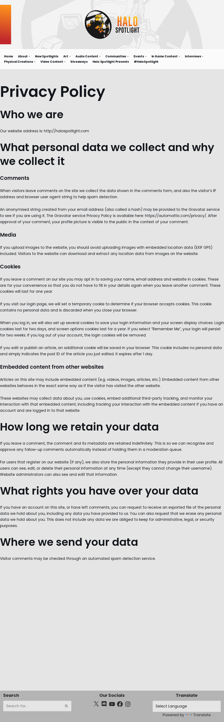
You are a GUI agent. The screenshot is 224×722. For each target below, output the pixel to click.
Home (8, 56)
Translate (198, 715)
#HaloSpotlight (146, 62)
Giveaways (78, 62)
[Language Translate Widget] (187, 706)
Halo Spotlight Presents (111, 62)
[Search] (32, 706)
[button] (29, 56)
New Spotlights (46, 56)
